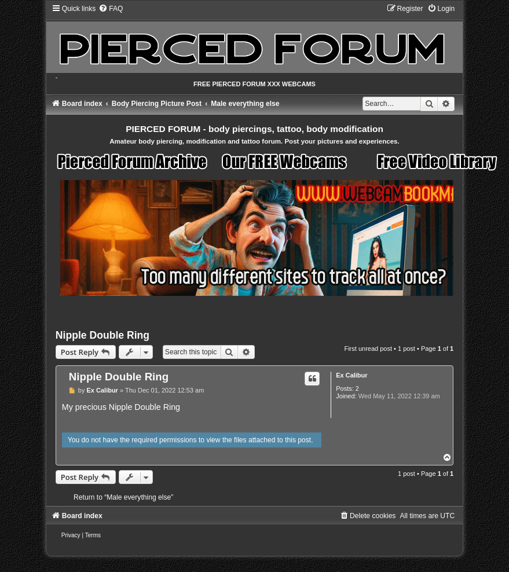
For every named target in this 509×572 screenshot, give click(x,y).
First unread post (368, 348)
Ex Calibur (351, 375)
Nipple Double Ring (102, 335)
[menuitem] (110, 9)
